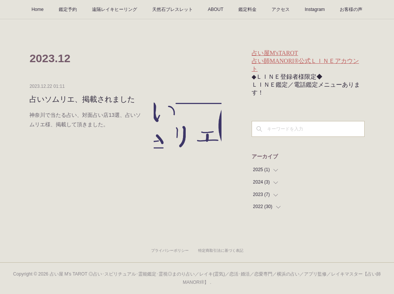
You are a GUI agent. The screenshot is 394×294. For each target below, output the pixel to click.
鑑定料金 (247, 9)
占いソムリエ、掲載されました (82, 99)
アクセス (281, 9)
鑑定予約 (68, 9)
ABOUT (215, 9)
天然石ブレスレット (172, 9)
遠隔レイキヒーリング (114, 9)
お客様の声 (351, 9)
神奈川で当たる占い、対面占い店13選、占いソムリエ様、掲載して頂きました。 (85, 119)
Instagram (315, 9)
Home (38, 9)
